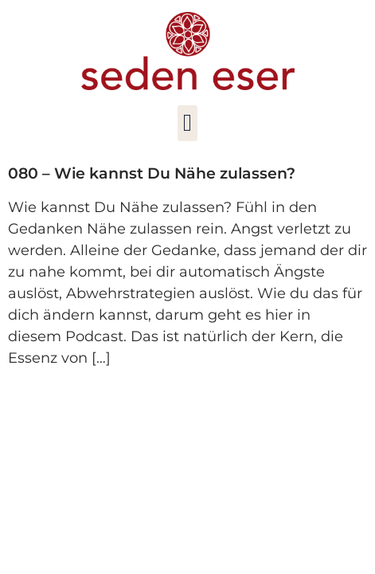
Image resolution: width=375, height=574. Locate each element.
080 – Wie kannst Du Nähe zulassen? (151, 173)
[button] (188, 123)
